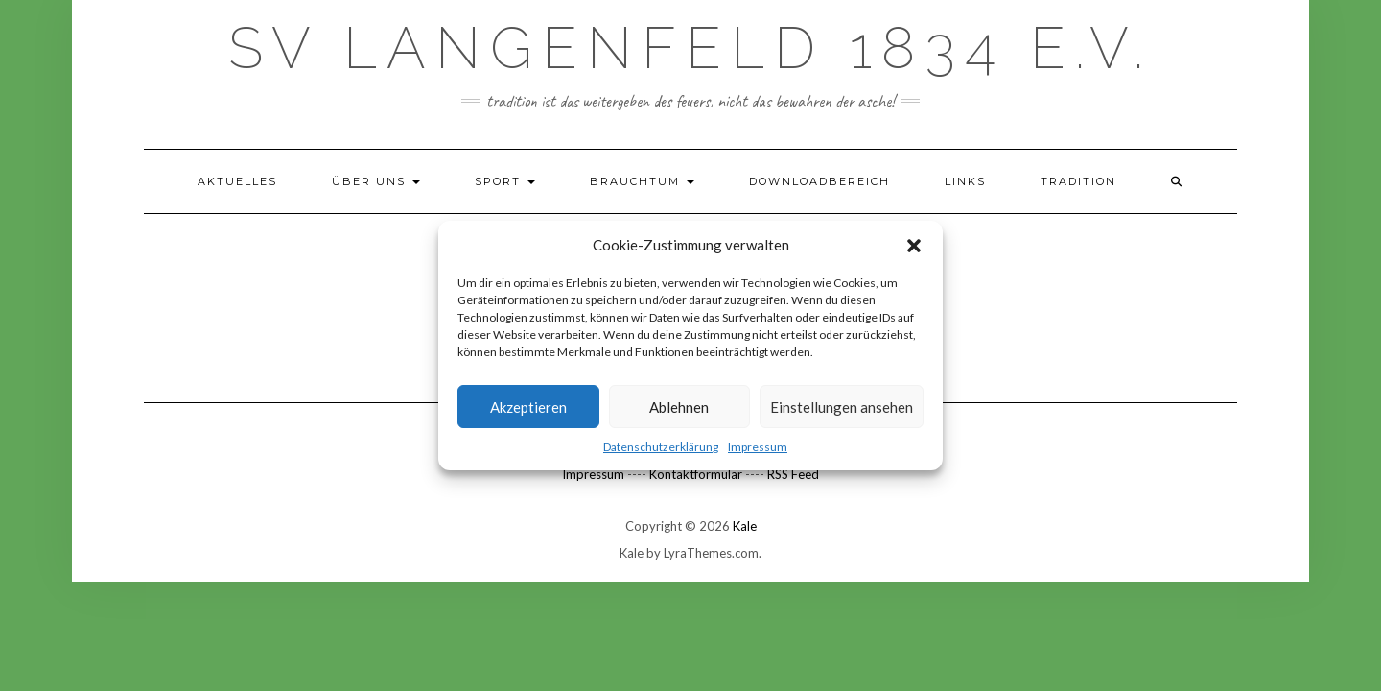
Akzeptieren (528, 407)
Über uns (376, 181)
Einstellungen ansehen (841, 407)
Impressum (757, 447)
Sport (505, 181)
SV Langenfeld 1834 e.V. (690, 48)
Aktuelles (237, 181)
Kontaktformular (695, 474)
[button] (914, 245)
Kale (745, 526)
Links (965, 181)
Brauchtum (642, 181)
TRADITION (1078, 181)
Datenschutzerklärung (660, 447)
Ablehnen (679, 407)
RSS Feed (793, 474)
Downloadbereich (819, 181)
